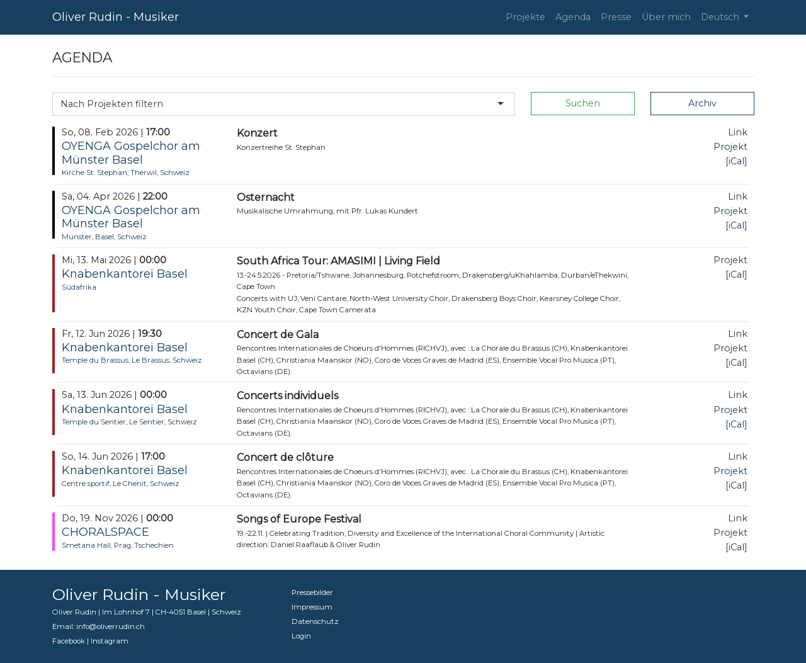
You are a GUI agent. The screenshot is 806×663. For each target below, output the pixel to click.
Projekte (525, 17)
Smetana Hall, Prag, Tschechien (118, 545)
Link (737, 132)
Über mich (666, 17)
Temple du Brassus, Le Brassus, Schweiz (132, 360)
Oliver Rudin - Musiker (115, 17)
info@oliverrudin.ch (110, 626)
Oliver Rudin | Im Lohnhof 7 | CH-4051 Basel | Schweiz (146, 612)
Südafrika (79, 287)
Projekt (730, 146)
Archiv (702, 103)
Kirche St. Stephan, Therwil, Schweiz (126, 172)
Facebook (68, 641)
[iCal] (736, 161)
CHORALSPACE (105, 532)
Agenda (573, 17)
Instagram (109, 641)
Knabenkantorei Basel (125, 274)
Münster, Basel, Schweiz (104, 236)
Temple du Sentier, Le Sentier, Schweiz (129, 421)
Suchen (582, 103)
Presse (616, 17)
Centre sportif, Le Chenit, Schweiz (120, 483)
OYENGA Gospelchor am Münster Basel (131, 153)
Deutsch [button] (721, 17)
